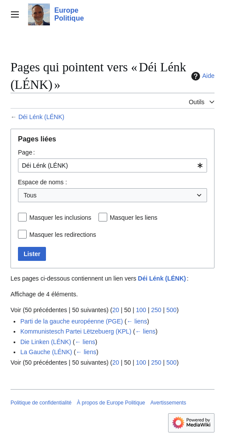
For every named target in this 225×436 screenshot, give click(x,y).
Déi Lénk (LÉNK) (41, 116)
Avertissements (168, 403)
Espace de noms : (42, 182)
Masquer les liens (134, 217)
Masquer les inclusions (60, 217)
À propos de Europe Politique (111, 403)
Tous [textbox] (30, 195)
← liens (137, 321)
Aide (201, 76)
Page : (26, 152)
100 (141, 309)
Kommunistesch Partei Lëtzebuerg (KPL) (75, 331)
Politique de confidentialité (41, 403)
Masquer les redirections (62, 234)
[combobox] (112, 165)
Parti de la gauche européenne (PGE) (71, 321)
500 (171, 309)
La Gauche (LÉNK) (46, 351)
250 (156, 309)
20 (115, 309)
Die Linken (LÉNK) (45, 341)
